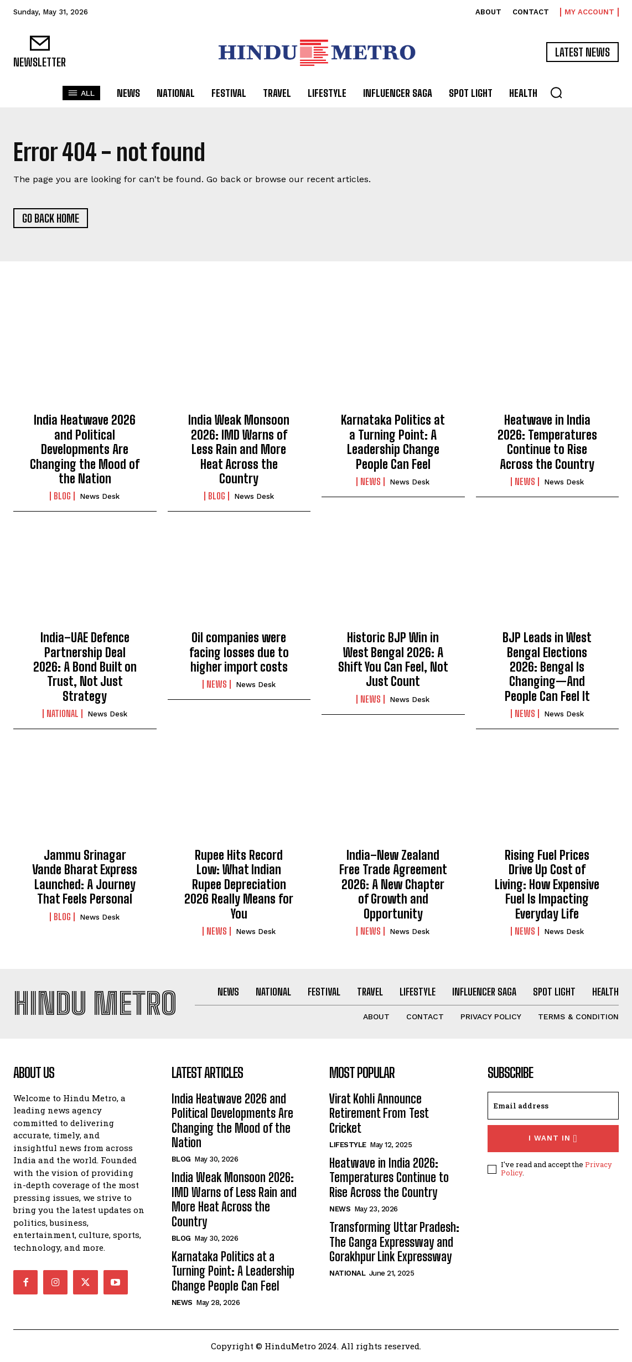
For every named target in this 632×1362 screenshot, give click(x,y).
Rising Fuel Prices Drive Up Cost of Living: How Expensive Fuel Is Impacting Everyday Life (547, 884)
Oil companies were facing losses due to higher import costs (239, 652)
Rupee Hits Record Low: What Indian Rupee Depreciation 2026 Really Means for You (238, 884)
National (62, 713)
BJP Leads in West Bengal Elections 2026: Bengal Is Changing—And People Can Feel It (547, 667)
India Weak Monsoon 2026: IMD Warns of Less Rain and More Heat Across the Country (238, 449)
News (370, 481)
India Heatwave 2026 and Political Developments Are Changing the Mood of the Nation (84, 449)
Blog (62, 496)
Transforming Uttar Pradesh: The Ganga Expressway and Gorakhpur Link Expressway (394, 1242)
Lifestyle (347, 1145)
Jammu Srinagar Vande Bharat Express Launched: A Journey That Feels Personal (84, 877)
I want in (553, 1138)
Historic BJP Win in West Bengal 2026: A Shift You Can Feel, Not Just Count (393, 659)
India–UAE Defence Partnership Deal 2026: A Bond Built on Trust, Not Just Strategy (85, 667)
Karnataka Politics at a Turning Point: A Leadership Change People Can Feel (393, 441)
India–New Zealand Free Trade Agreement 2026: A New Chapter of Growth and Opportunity (393, 884)
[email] (553, 1105)
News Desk (100, 496)
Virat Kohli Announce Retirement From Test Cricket (379, 1113)
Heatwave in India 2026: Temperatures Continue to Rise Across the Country (547, 441)
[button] (556, 92)
